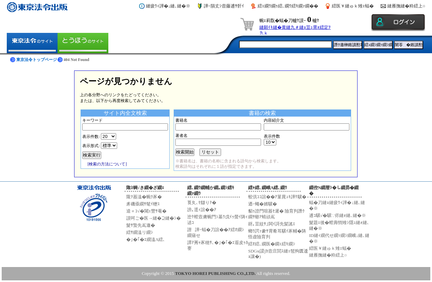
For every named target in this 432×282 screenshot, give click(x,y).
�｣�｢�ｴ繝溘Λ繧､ (145, 239)
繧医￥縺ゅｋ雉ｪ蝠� (353, 5)
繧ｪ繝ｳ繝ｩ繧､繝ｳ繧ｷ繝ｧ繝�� (288, 5)
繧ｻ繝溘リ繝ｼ (139, 232)
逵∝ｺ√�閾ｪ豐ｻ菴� (146, 211)
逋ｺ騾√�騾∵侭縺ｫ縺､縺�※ (337, 215)
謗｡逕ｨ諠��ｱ (201, 209)
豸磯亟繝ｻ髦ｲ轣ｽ (143, 203)
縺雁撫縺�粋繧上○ (406, 5)
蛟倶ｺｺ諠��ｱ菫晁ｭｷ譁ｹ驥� (277, 196)
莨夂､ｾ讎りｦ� (201, 202)
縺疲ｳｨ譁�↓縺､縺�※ (168, 5)
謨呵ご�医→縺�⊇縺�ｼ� (153, 218)
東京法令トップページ (36, 59)
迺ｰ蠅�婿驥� (262, 203)
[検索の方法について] (107, 164)
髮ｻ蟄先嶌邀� (140, 225)
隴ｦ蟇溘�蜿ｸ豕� (144, 196)
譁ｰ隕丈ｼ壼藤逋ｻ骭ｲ (224, 5)
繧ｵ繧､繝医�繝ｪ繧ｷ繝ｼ (271, 243)
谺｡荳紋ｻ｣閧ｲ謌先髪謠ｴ (271, 223)
